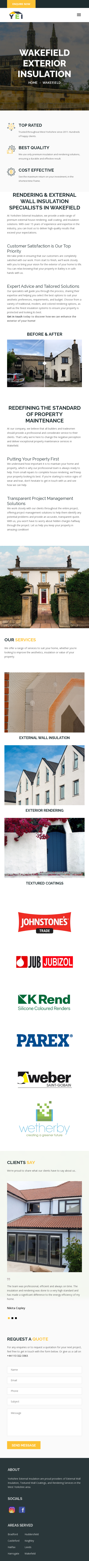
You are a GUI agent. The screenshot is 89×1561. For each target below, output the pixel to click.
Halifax (14, 1549)
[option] (44, 1247)
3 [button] (17, 1319)
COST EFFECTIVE (36, 170)
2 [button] (13, 1319)
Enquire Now (21, 4)
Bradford (15, 1537)
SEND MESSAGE (24, 1445)
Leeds (29, 1549)
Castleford (16, 1543)
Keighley (30, 1543)
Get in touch (14, 316)
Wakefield (31, 1555)
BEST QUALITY (34, 147)
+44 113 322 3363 (17, 1355)
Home (33, 82)
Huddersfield (32, 1537)
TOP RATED (30, 125)
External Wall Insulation (44, 738)
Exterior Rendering (45, 810)
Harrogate (16, 1555)
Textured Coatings (44, 883)
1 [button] (10, 1319)
